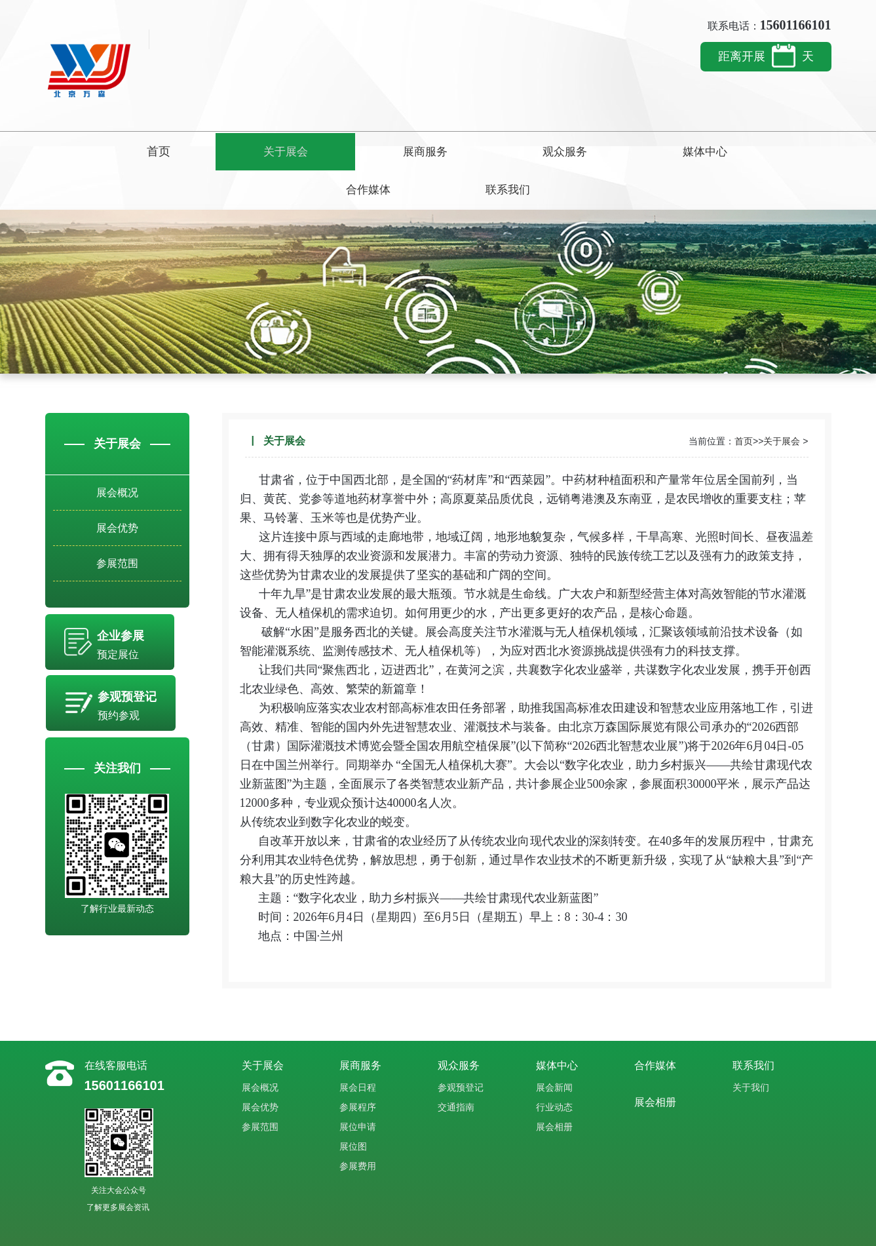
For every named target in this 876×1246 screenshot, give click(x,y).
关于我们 (751, 1048)
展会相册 (554, 1087)
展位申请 (357, 1087)
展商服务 (325, 151)
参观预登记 (461, 1048)
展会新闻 (554, 1048)
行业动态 (554, 1067)
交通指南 (456, 1067)
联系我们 (775, 151)
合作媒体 (662, 151)
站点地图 (412, 1228)
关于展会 (213, 151)
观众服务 (437, 151)
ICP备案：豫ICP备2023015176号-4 (492, 1228)
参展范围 (117, 535)
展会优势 (117, 495)
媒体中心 (550, 151)
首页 (101, 151)
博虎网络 (376, 1228)
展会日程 (357, 1048)
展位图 (353, 1107)
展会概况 (117, 455)
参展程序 (357, 1067)
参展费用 (357, 1126)
